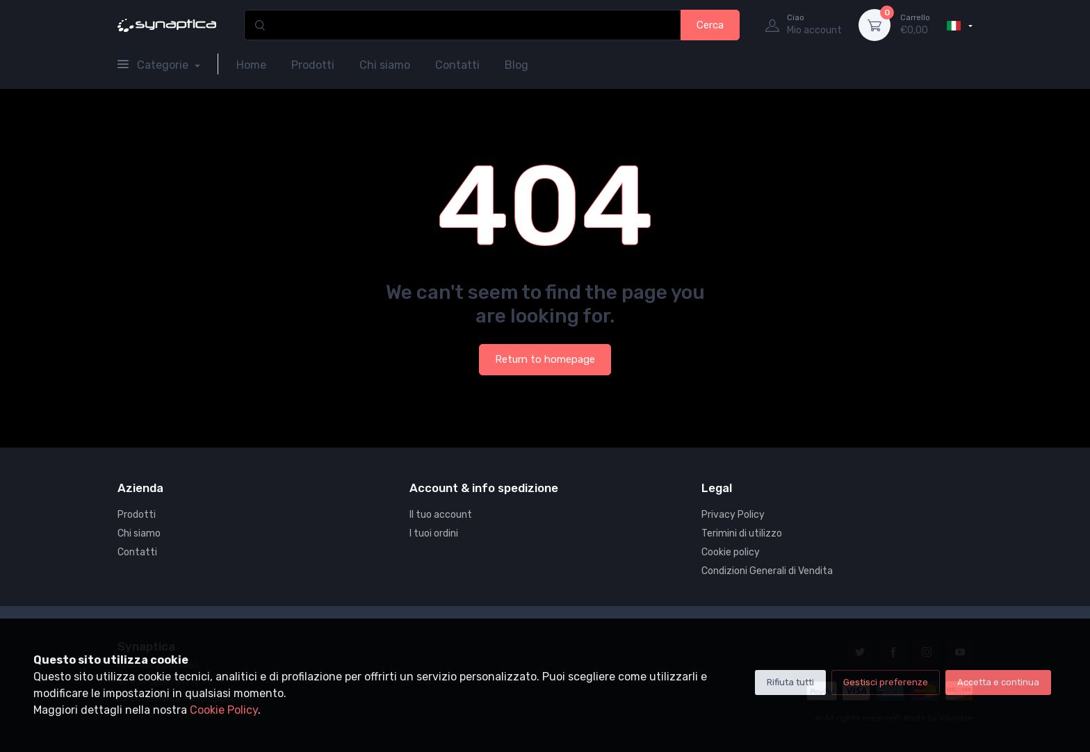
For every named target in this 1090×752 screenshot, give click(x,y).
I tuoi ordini (433, 533)
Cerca (710, 25)
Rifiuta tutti (790, 682)
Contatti (457, 65)
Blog (516, 65)
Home (251, 65)
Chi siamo (384, 65)
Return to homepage (545, 359)
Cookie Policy (224, 710)
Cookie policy (730, 552)
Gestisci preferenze (885, 682)
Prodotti (312, 65)
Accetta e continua (998, 682)
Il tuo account (440, 515)
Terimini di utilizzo (741, 533)
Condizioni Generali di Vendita (767, 571)
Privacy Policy (733, 515)
